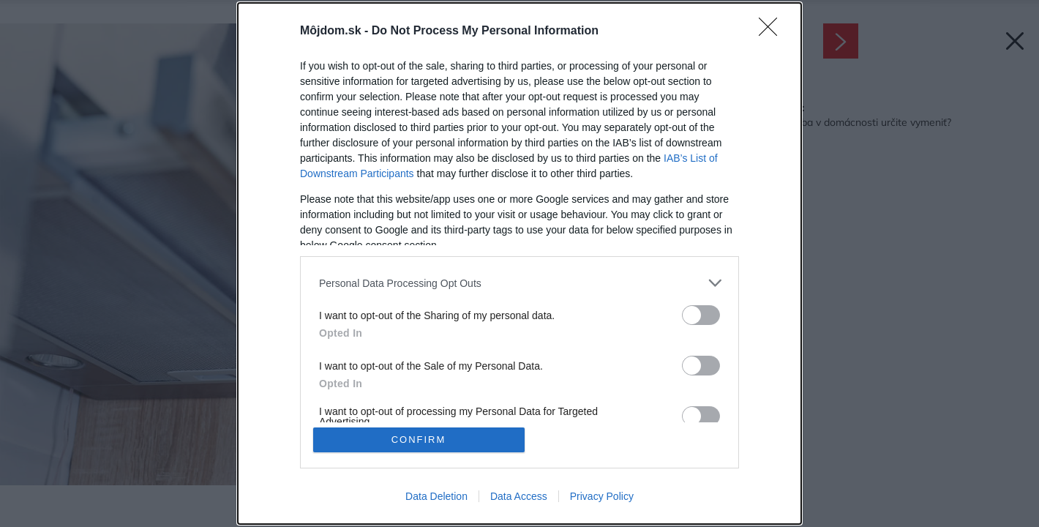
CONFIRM (418, 439)
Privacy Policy (602, 496)
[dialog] (519, 263)
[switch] (701, 315)
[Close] (773, 31)
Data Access (518, 496)
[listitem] (519, 283)
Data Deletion (436, 496)
